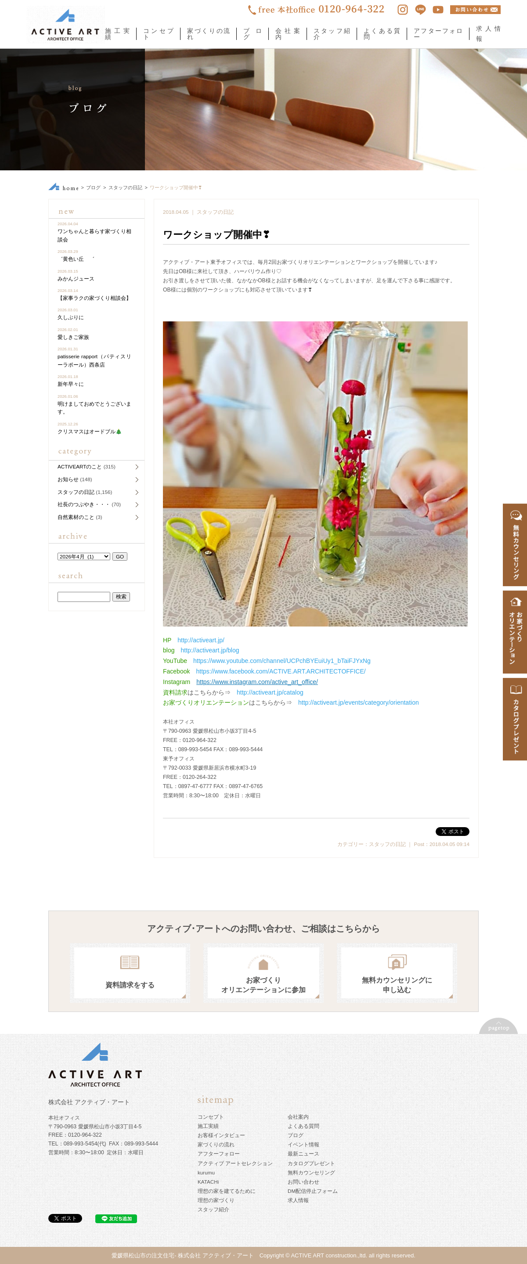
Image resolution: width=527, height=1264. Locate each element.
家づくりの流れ (208, 33)
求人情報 (298, 1200)
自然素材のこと (76, 517)
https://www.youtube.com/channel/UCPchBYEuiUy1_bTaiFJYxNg (282, 660)
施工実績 (117, 33)
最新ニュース (303, 1153)
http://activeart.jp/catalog (270, 692)
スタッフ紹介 (332, 33)
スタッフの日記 (125, 187)
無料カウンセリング (311, 1172)
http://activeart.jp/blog (209, 650)
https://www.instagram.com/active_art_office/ (257, 681)
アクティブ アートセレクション (235, 1163)
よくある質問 (382, 33)
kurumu (206, 1172)
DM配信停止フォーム (313, 1191)
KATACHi (208, 1182)
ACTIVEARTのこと (80, 466)
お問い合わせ (303, 1182)
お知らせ (68, 479)
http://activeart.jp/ (200, 640)
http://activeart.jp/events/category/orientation (358, 702)
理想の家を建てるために (227, 1191)
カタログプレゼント (311, 1163)
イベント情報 (303, 1144)
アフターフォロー (438, 33)
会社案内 (287, 33)
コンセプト (158, 33)
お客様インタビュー (221, 1135)
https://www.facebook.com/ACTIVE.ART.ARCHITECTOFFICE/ (280, 671)
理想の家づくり (216, 1200)
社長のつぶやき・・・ (84, 504)
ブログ (252, 33)
